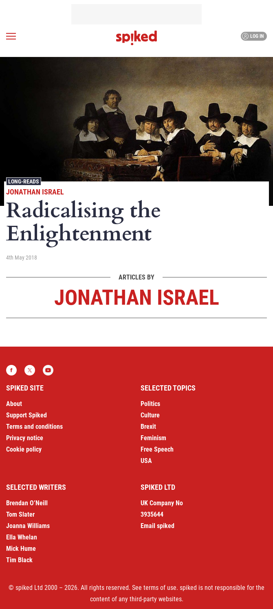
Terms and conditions (34, 426)
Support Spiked (26, 415)
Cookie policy (24, 449)
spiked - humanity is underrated (136, 38)
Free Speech (157, 449)
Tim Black (19, 560)
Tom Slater (20, 514)
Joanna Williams (28, 526)
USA (146, 461)
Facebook (11, 370)
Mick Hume (21, 548)
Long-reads (23, 181)
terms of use (159, 588)
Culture (150, 415)
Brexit (148, 426)
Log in (253, 36)
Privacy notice (24, 438)
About (14, 404)
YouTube (48, 370)
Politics (150, 404)
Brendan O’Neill (27, 503)
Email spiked (157, 526)
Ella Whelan (21, 537)
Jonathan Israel (35, 192)
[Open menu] (11, 36)
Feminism (153, 438)
